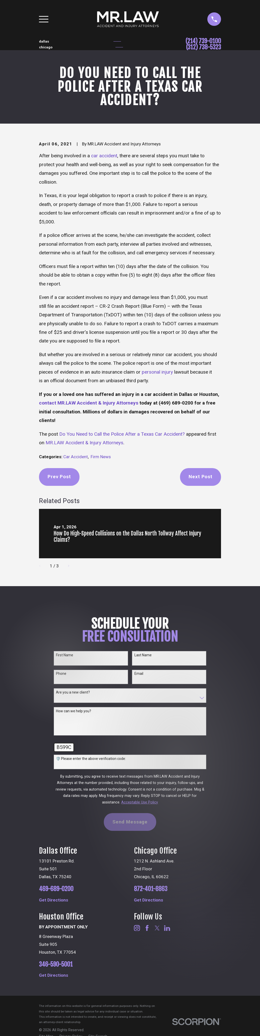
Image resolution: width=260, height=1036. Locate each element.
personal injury (157, 372)
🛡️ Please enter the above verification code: (91, 759)
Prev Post (59, 476)
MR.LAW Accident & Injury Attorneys (84, 443)
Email (138, 674)
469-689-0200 (56, 889)
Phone (61, 674)
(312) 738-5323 (203, 47)
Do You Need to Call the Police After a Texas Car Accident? (122, 434)
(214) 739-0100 (203, 41)
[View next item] (66, 566)
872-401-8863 (150, 889)
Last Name (143, 655)
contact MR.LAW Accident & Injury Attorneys (88, 403)
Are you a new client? (73, 692)
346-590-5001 (56, 964)
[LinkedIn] (167, 928)
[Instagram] (137, 928)
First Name (64, 655)
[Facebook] (147, 928)
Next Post (200, 476)
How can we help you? (73, 711)
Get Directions (53, 900)
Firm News (101, 456)
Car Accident (75, 456)
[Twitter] (157, 928)
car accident (104, 156)
